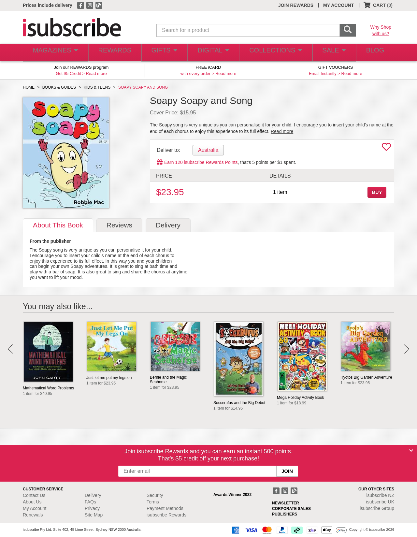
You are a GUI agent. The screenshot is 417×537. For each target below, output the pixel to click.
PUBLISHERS (284, 514)
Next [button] (406, 349)
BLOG (374, 52)
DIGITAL (212, 52)
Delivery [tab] (168, 225)
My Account (34, 508)
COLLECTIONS (273, 52)
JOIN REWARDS (295, 5)
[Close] (411, 451)
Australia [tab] (208, 150)
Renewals (33, 514)
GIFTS (162, 52)
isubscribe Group (377, 508)
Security (155, 495)
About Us (32, 501)
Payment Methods (165, 508)
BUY (377, 192)
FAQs (90, 501)
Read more (96, 73)
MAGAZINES (54, 52)
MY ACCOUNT (338, 5)
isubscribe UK (380, 501)
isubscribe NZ (380, 495)
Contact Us (34, 495)
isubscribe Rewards (166, 514)
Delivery (93, 495)
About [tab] (58, 225)
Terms (153, 501)
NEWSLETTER (285, 503)
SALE (330, 52)
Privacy (92, 508)
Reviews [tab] (119, 225)
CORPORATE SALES (291, 508)
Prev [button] (10, 349)
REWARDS (112, 52)
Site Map (94, 514)
